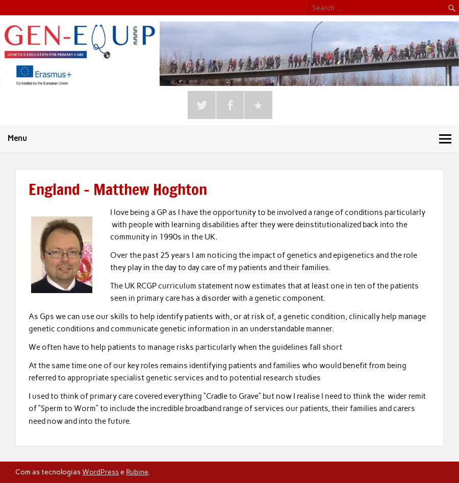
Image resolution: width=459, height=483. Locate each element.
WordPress (100, 472)
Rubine (137, 472)
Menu (17, 138)
